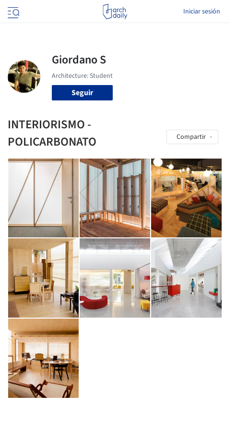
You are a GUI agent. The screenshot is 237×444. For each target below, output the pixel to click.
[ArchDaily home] (115, 11)
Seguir (82, 92)
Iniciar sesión (201, 11)
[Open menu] (12, 11)
